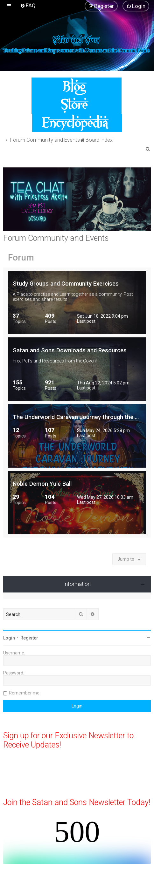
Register (29, 637)
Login (9, 637)
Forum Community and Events (56, 238)
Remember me (24, 692)
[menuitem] (27, 5)
